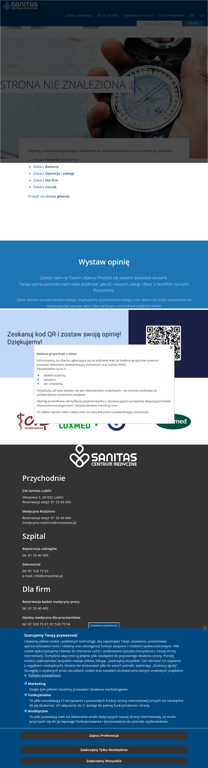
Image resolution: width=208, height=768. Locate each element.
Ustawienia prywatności (104, 625)
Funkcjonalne (39, 695)
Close (205, 628)
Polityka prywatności (44, 675)
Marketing (37, 683)
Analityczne (38, 711)
